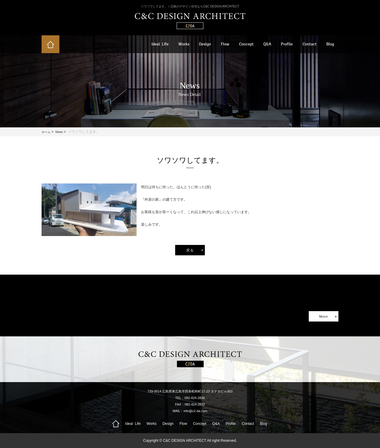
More (323, 316)
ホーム (46, 132)
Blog (330, 44)
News (59, 132)
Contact (309, 44)
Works (183, 44)
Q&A (267, 44)
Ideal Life (160, 44)
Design (205, 44)
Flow (225, 44)
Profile (287, 44)
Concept (246, 44)
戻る (190, 250)
